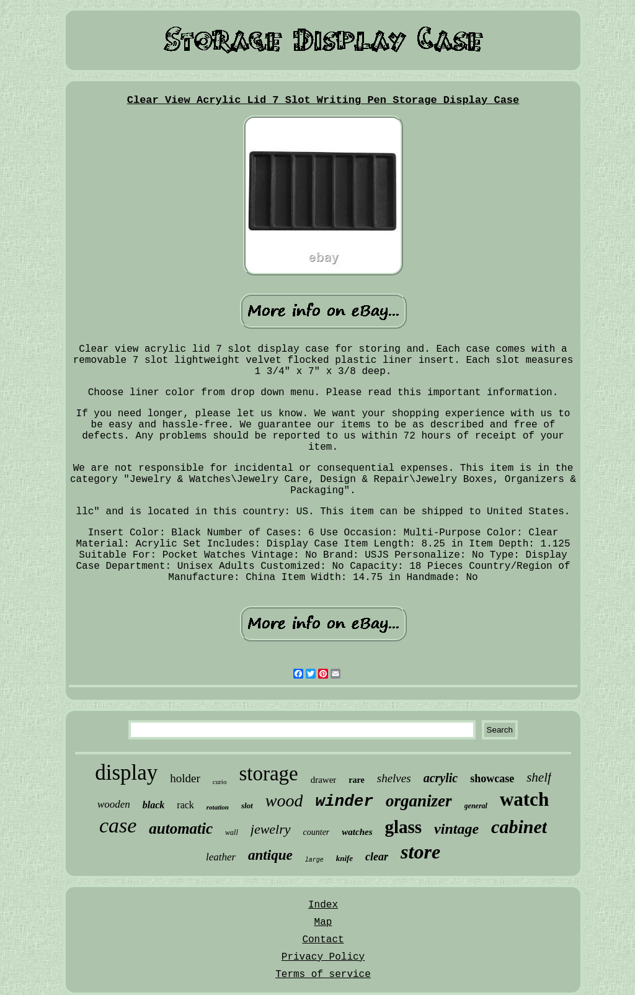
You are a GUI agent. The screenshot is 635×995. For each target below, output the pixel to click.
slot (247, 805)
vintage (456, 829)
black (154, 805)
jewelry (271, 829)
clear (376, 856)
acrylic (441, 778)
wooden (113, 804)
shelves (394, 778)
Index (323, 905)
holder (185, 778)
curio (220, 781)
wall (231, 832)
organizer (419, 801)
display (126, 773)
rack (185, 805)
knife (344, 858)
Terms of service (323, 974)
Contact (323, 939)
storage (268, 773)
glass (403, 827)
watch (524, 799)
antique (270, 855)
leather (221, 857)
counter (316, 832)
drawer (324, 780)
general (475, 805)
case (117, 825)
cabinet (519, 826)
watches (357, 832)
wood (284, 800)
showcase (492, 778)
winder (344, 801)
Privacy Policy (323, 957)
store (420, 852)
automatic (181, 828)
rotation (217, 807)
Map (323, 922)
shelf (538, 777)
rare (356, 780)
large (314, 860)
